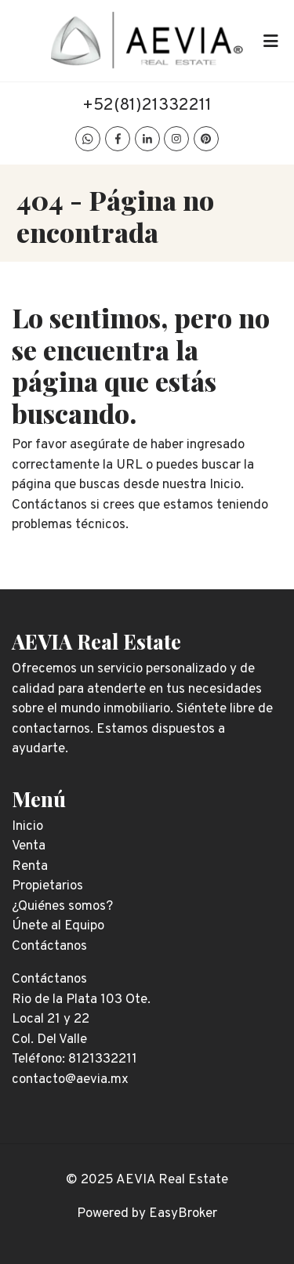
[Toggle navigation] (270, 40)
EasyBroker (183, 1213)
